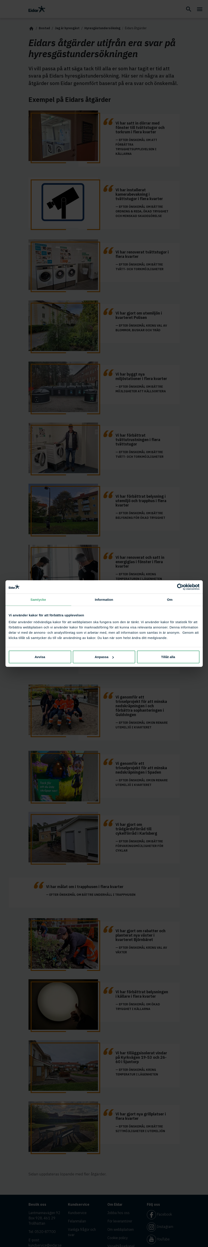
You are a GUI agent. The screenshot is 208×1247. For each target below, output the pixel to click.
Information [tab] (104, 599)
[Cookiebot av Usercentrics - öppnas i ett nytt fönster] (180, 586)
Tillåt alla (168, 657)
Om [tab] (169, 599)
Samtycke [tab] (38, 599)
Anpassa (104, 657)
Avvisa (40, 657)
